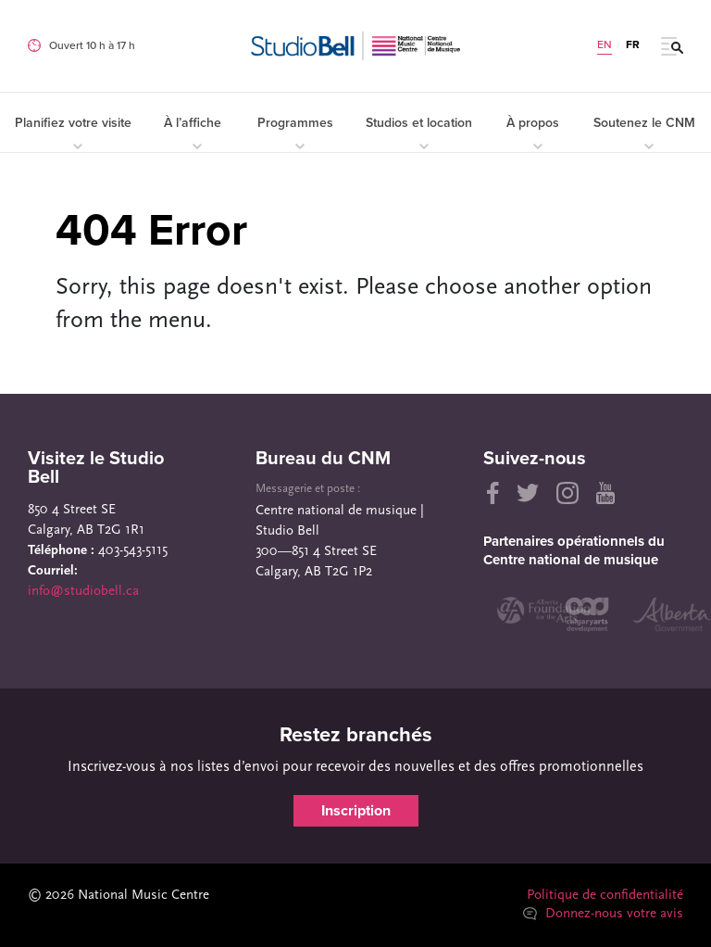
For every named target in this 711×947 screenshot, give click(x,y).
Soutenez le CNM (644, 132)
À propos (532, 132)
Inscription (356, 811)
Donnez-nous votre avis (603, 914)
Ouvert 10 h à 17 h (92, 45)
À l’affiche (192, 132)
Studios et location (419, 132)
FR (633, 44)
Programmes (295, 132)
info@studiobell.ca (83, 592)
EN (604, 44)
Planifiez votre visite (73, 132)
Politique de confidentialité (605, 896)
